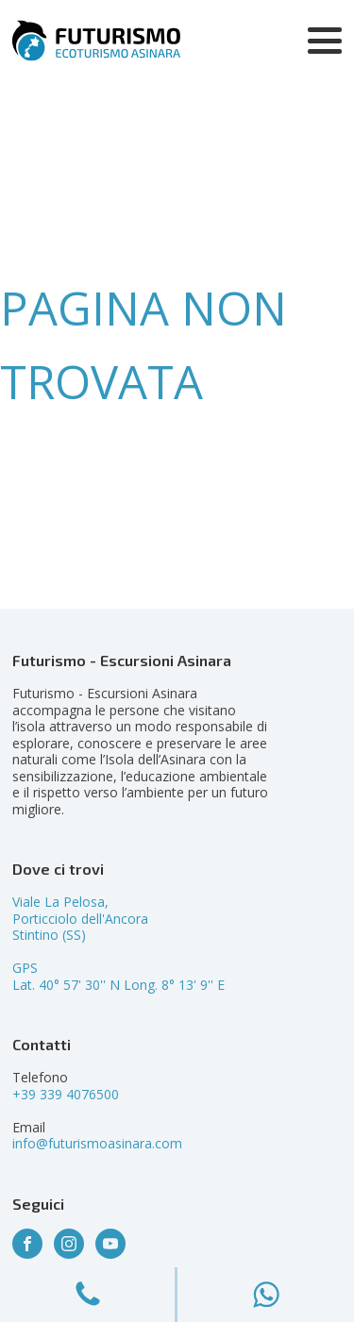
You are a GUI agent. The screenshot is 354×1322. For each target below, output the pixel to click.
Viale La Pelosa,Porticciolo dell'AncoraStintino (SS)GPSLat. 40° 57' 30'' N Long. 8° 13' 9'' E (118, 943)
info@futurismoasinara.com (97, 1143)
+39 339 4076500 (65, 1094)
